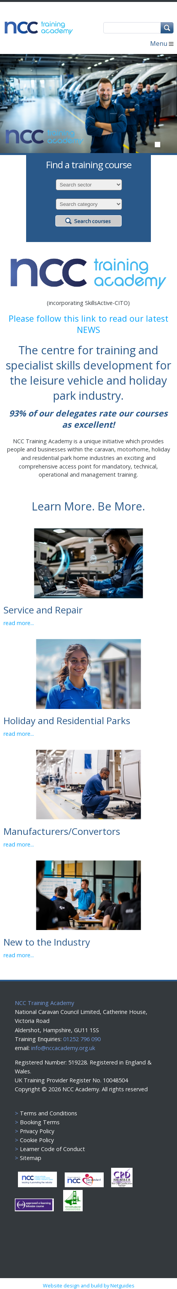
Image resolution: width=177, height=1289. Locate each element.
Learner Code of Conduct (52, 1149)
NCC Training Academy (44, 1003)
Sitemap (30, 1158)
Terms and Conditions (48, 1113)
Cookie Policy (37, 1140)
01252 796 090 (81, 1039)
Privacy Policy (37, 1131)
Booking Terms (40, 1122)
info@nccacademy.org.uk (63, 1048)
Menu (161, 43)
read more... (19, 623)
